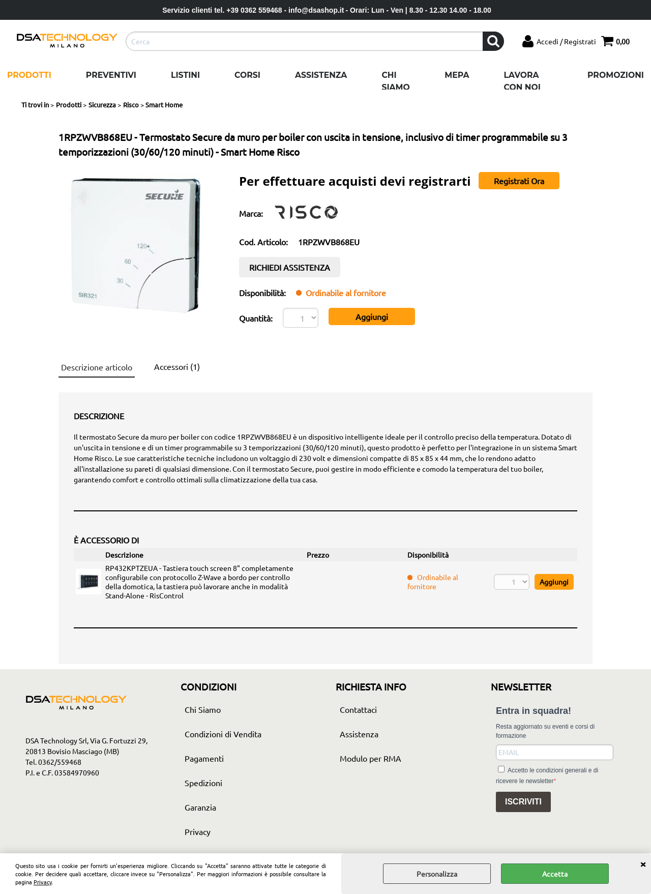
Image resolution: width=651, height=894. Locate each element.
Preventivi (111, 75)
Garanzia (200, 807)
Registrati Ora (519, 181)
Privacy (43, 882)
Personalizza (437, 873)
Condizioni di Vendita (223, 734)
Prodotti (29, 75)
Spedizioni (203, 782)
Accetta (555, 873)
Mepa (457, 75)
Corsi (247, 75)
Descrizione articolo (96, 367)
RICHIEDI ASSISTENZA (289, 267)
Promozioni (615, 75)
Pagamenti (204, 758)
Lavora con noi (522, 81)
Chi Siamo (395, 81)
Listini (185, 75)
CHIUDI (643, 863)
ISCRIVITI (523, 801)
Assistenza (321, 75)
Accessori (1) (177, 366)
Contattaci (358, 709)
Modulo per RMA (370, 758)
